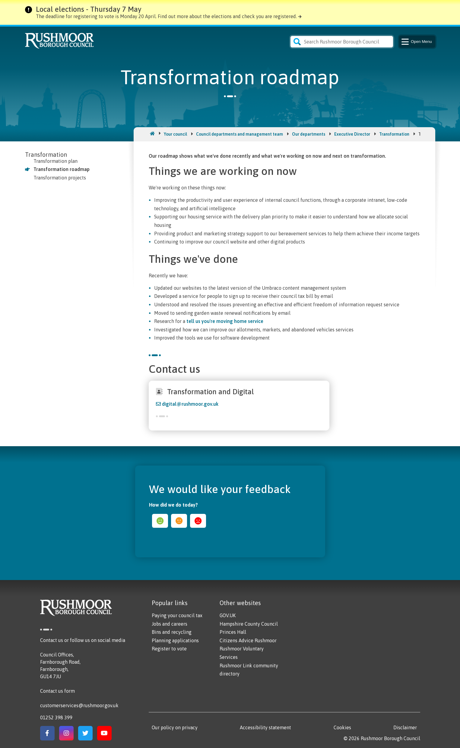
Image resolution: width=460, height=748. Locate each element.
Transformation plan (55, 161)
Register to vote (169, 648)
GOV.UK (228, 615)
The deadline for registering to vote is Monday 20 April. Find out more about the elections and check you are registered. (166, 16)
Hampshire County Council (249, 624)
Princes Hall (233, 632)
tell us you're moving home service (224, 321)
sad (198, 521)
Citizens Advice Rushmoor (248, 640)
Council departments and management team (239, 134)
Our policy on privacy (175, 727)
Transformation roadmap (61, 169)
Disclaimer (405, 727)
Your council (175, 134)
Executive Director (352, 134)
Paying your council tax (177, 615)
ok (179, 521)
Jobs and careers (169, 624)
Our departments (308, 134)
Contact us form (57, 691)
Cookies (342, 727)
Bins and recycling (172, 632)
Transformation (394, 134)
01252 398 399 (56, 717)
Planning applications (175, 640)
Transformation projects (59, 177)
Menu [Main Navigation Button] (416, 42)
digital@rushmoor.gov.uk (190, 404)
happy (160, 521)
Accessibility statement (265, 727)
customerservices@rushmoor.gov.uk (79, 705)
